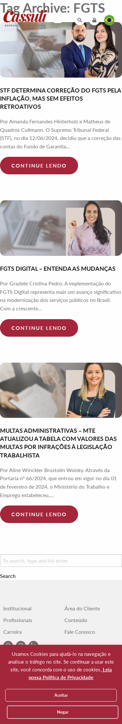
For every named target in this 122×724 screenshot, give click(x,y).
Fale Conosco (79, 631)
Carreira (12, 631)
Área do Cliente (82, 608)
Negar (63, 712)
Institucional (17, 608)
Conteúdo (75, 620)
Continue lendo (39, 165)
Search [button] (8, 576)
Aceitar (61, 695)
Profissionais (17, 620)
